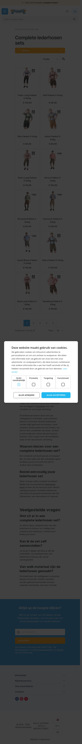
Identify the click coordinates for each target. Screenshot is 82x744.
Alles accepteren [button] (56, 395)
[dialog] (41, 372)
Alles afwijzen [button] (26, 395)
